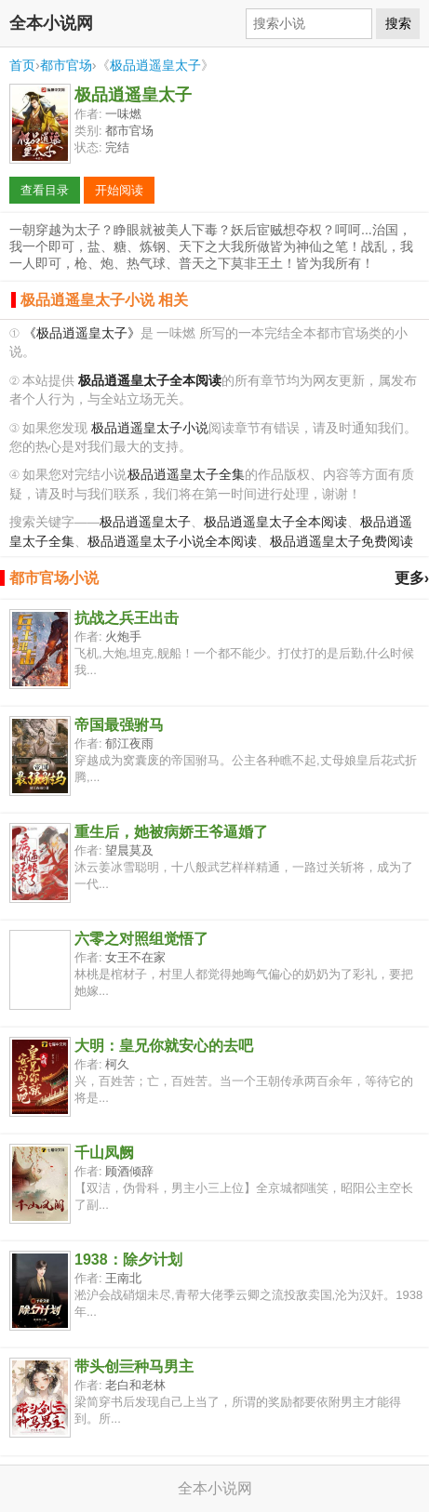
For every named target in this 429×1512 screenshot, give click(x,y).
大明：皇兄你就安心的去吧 (163, 1046)
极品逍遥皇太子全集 (186, 475)
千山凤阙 (104, 1153)
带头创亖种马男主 (134, 1366)
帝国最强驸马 (119, 725)
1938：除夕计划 (128, 1259)
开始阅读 (119, 190)
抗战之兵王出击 (126, 618)
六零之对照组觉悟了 (141, 939)
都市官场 (66, 65)
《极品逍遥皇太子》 (82, 333)
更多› (412, 578)
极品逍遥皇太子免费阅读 (341, 542)
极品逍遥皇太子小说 (149, 428)
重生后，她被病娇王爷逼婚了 (171, 832)
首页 (22, 65)
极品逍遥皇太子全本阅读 (275, 522)
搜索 (398, 23)
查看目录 (44, 190)
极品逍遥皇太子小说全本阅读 (172, 542)
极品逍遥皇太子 (155, 65)
